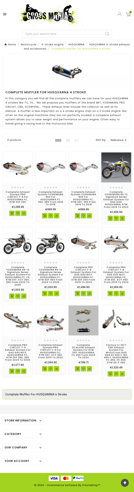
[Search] (62, 33)
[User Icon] (120, 14)
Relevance (119, 140)
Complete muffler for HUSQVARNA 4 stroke (36, 394)
